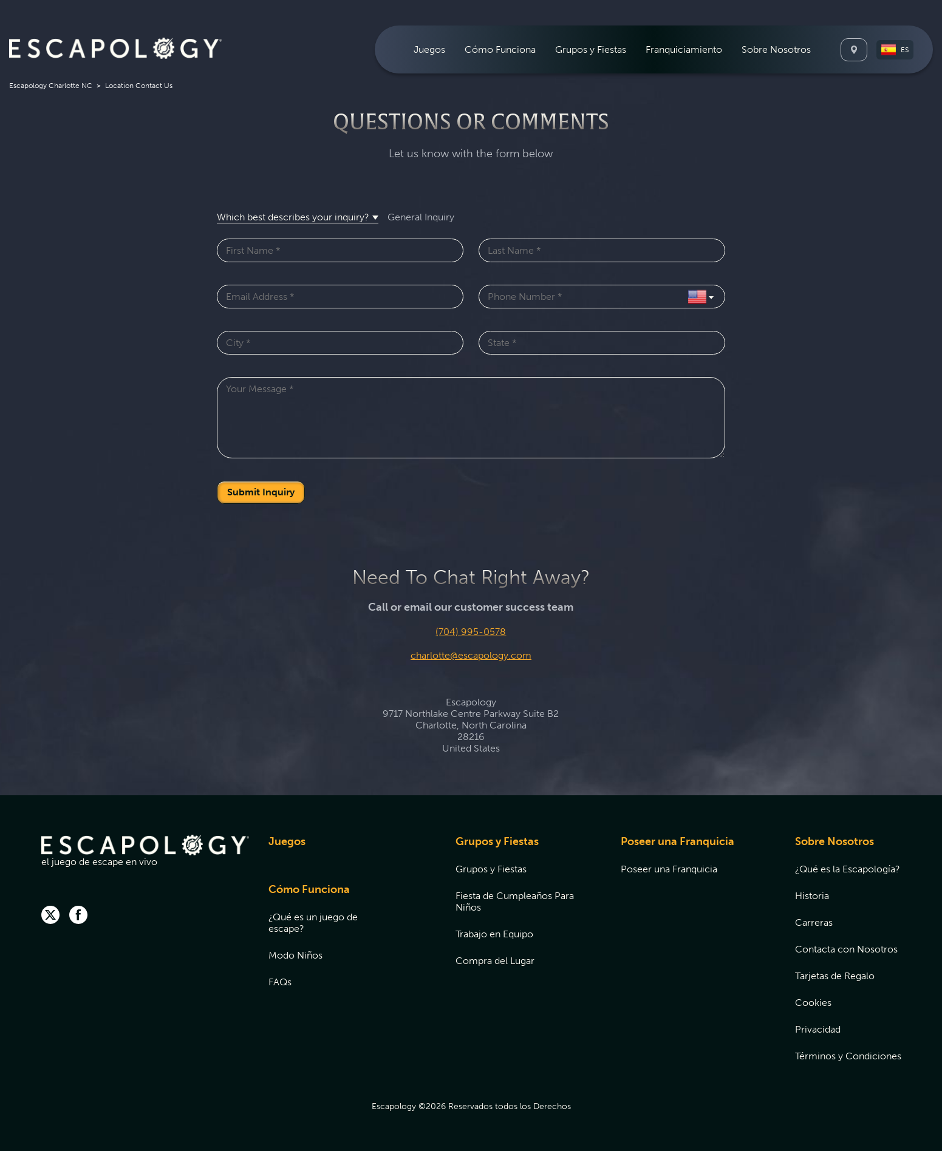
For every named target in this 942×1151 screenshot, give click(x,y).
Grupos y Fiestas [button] (590, 49)
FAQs (280, 982)
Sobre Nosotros (834, 841)
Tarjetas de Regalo (835, 976)
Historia (812, 895)
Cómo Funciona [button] (500, 49)
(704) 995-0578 (470, 631)
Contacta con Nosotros (846, 949)
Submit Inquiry (261, 492)
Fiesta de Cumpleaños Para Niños (515, 901)
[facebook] (78, 916)
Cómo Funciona (309, 889)
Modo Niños (295, 955)
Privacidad (818, 1029)
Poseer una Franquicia (677, 841)
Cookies (813, 1002)
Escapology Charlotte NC (50, 85)
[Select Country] (700, 296)
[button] (894, 49)
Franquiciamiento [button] (684, 49)
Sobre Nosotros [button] (776, 49)
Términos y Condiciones (848, 1056)
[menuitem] (429, 49)
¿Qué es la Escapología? (847, 869)
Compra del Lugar (495, 960)
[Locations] (854, 49)
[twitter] (50, 916)
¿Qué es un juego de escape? (313, 922)
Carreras (814, 922)
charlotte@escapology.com (471, 655)
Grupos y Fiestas (497, 841)
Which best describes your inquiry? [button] (293, 217)
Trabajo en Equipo (494, 934)
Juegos (429, 49)
